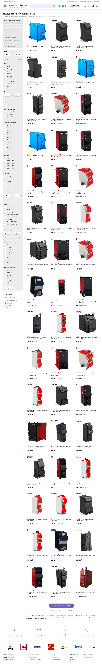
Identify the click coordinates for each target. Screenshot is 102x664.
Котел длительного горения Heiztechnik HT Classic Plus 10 (86, 265)
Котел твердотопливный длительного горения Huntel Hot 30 (60, 83)
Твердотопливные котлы (35, 16)
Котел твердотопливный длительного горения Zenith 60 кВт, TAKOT (85, 556)
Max (7, 308)
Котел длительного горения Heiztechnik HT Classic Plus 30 (86, 192)
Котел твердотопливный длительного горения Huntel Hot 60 (36, 120)
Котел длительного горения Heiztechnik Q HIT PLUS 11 (37, 411)
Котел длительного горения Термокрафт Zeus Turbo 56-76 (61, 265)
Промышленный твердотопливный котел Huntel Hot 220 (37, 265)
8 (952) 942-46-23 (10, 297)
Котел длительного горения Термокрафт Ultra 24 (61, 483)
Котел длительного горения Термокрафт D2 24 (86, 411)
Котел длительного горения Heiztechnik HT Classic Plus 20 (86, 374)
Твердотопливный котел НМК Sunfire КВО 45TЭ (60, 301)
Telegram (8, 305)
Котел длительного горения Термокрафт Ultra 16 (37, 192)
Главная (5, 16)
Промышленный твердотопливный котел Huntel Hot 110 (86, 338)
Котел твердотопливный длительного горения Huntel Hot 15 (36, 483)
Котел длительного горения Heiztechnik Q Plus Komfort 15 (86, 229)
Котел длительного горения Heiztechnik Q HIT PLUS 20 (37, 556)
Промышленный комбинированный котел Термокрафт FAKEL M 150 (36, 447)
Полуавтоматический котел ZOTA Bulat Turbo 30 (61, 556)
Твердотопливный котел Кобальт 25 (85, 82)
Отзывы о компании (9, 654)
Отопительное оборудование (18, 16)
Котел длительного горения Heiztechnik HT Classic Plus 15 (61, 120)
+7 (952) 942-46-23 (74, 5)
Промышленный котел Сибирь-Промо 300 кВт (85, 592)
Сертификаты (88, 1)
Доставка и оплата (71, 1)
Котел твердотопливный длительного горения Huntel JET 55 (85, 47)
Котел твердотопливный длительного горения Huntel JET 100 (60, 47)
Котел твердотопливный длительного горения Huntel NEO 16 (36, 83)
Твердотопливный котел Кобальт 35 (36, 155)
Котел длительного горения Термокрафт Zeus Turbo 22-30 (61, 156)
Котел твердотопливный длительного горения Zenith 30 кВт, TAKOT (60, 447)
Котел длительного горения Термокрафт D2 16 (86, 156)
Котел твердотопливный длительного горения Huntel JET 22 (85, 520)
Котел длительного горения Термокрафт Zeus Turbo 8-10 (61, 192)
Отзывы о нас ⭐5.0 (9, 1)
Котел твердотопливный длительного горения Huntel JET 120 (60, 411)
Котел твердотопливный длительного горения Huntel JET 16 (36, 229)
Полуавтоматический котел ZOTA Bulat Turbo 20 (37, 301)
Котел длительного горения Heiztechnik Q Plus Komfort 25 (37, 374)
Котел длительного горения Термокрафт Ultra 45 (37, 592)
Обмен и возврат (33, 657)
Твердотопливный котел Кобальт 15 (36, 46)
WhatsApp (9, 303)
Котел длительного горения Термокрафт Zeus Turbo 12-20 (61, 229)
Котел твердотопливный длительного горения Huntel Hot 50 (60, 592)
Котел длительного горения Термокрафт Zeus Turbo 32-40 (86, 301)
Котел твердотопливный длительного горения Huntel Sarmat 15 (85, 447)
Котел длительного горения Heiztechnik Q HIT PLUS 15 (86, 483)
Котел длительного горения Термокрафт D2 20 (86, 120)
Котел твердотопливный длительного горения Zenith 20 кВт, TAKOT (36, 338)
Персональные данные (34, 659)
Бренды (81, 1)
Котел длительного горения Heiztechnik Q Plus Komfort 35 (37, 520)
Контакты (96, 1)
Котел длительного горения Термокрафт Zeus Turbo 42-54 (61, 374)
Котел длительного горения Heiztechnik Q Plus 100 (61, 520)
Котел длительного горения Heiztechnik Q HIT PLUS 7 (61, 338)
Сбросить (9, 287)
